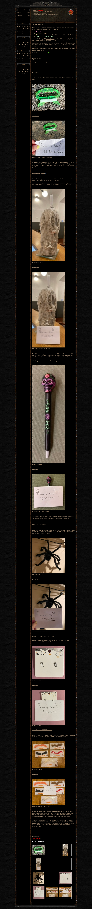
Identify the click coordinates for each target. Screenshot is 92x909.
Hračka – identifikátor (44, 631)
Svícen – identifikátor (44, 348)
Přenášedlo (42, 110)
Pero (40, 464)
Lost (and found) (41, 13)
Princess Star (39, 10)
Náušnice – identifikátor (45, 726)
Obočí (40, 769)
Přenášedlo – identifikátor (45, 157)
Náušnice (41, 680)
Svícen (41, 262)
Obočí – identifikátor (44, 806)
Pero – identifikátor (44, 511)
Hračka (41, 574)
